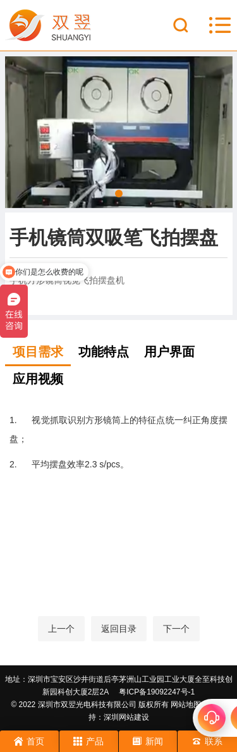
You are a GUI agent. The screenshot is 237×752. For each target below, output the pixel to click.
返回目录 (119, 629)
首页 (29, 741)
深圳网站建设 (126, 717)
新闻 (148, 741)
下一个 (176, 629)
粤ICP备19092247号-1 (157, 691)
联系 (207, 741)
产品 (88, 741)
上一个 (61, 629)
